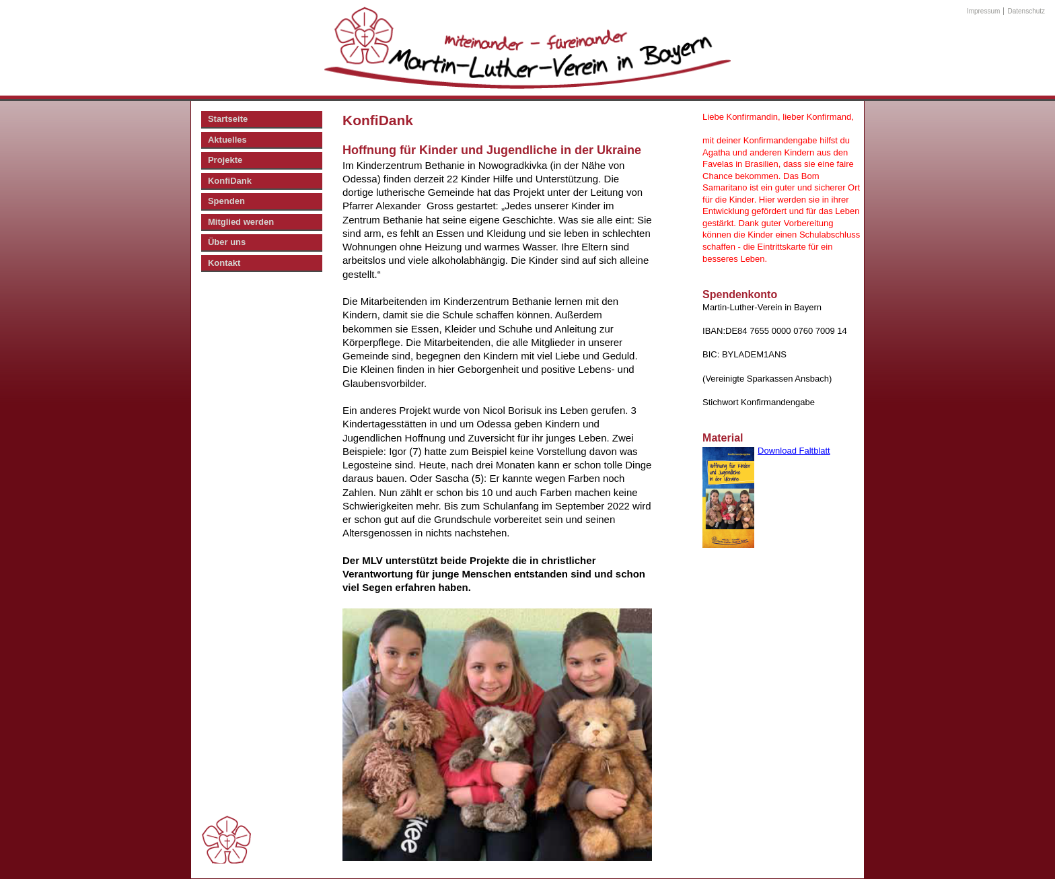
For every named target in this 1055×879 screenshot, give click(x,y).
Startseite (228, 119)
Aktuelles (227, 140)
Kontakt (224, 263)
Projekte (225, 160)
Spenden (226, 201)
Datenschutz (1027, 11)
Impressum (983, 11)
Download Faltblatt (794, 451)
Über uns (227, 242)
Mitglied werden (241, 222)
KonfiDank (230, 181)
